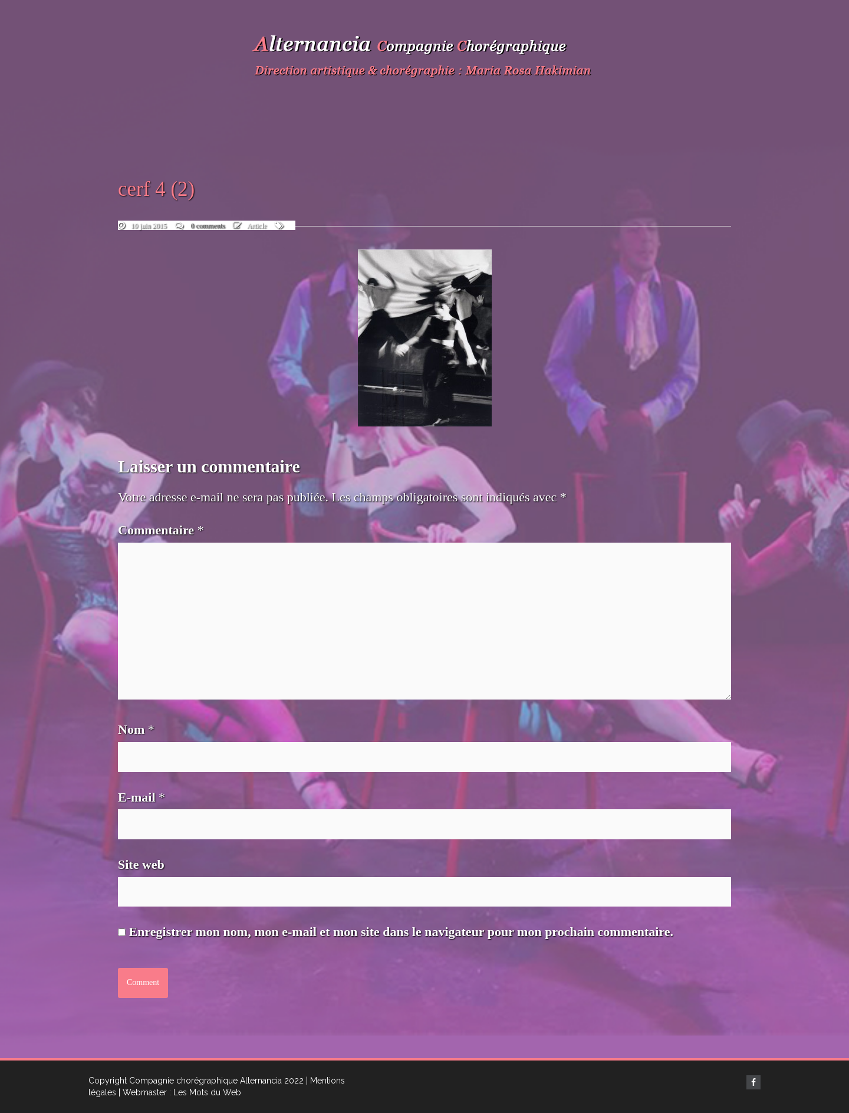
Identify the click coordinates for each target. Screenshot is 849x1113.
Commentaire (161, 530)
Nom (136, 729)
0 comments (208, 226)
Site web (141, 864)
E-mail (141, 797)
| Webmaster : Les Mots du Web (180, 1092)
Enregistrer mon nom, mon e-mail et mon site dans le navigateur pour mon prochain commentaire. (401, 931)
